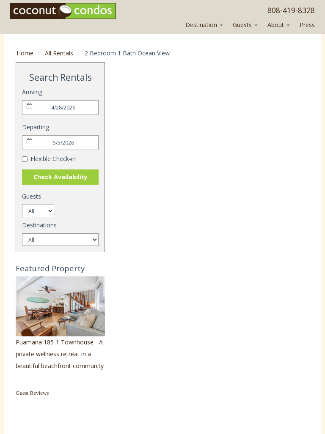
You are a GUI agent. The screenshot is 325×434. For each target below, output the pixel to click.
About (278, 25)
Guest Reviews (32, 393)
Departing (35, 127)
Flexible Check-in (49, 159)
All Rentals (59, 53)
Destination (204, 25)
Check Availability (60, 177)
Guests (245, 25)
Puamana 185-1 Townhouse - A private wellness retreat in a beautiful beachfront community (60, 354)
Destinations (39, 225)
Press (307, 25)
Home (25, 53)
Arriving (32, 92)
